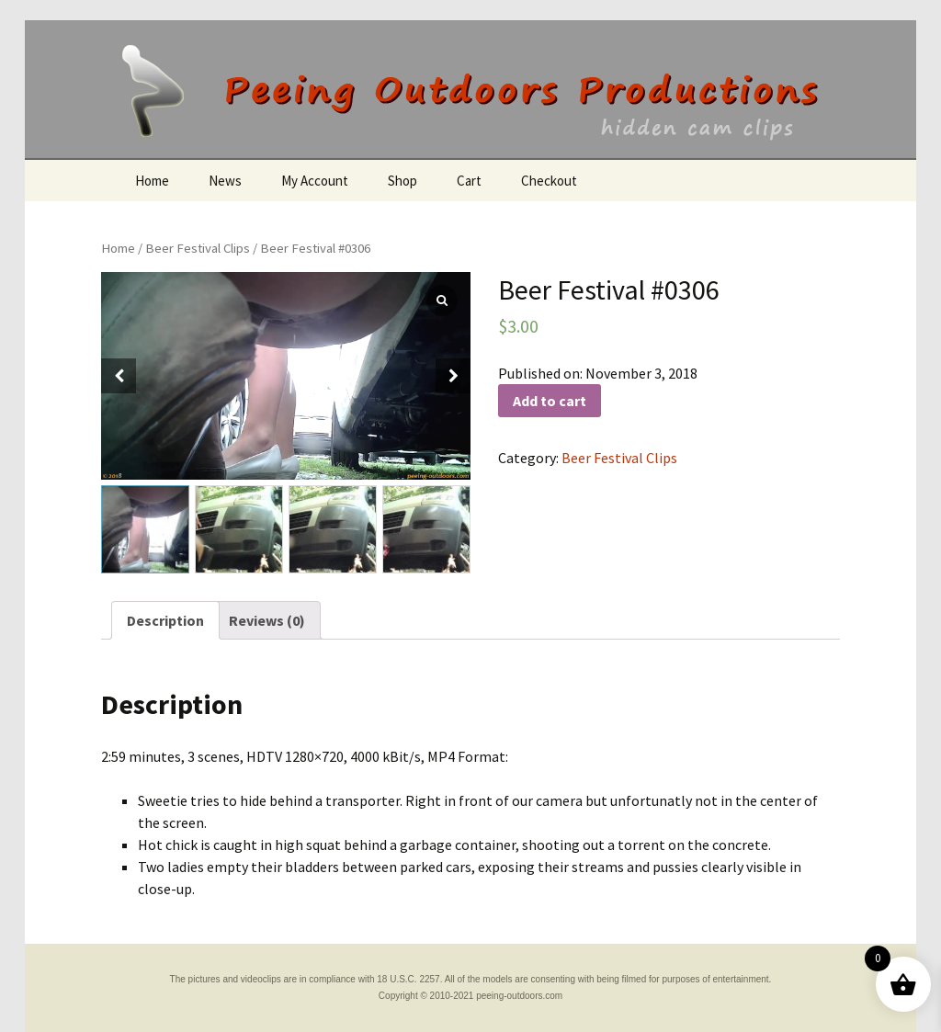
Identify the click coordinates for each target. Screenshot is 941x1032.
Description (165, 620)
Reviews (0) (267, 620)
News (225, 180)
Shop (402, 180)
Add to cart (549, 400)
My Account (314, 180)
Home (152, 180)
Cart (469, 180)
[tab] (165, 620)
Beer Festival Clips (197, 248)
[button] (453, 375)
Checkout (549, 180)
